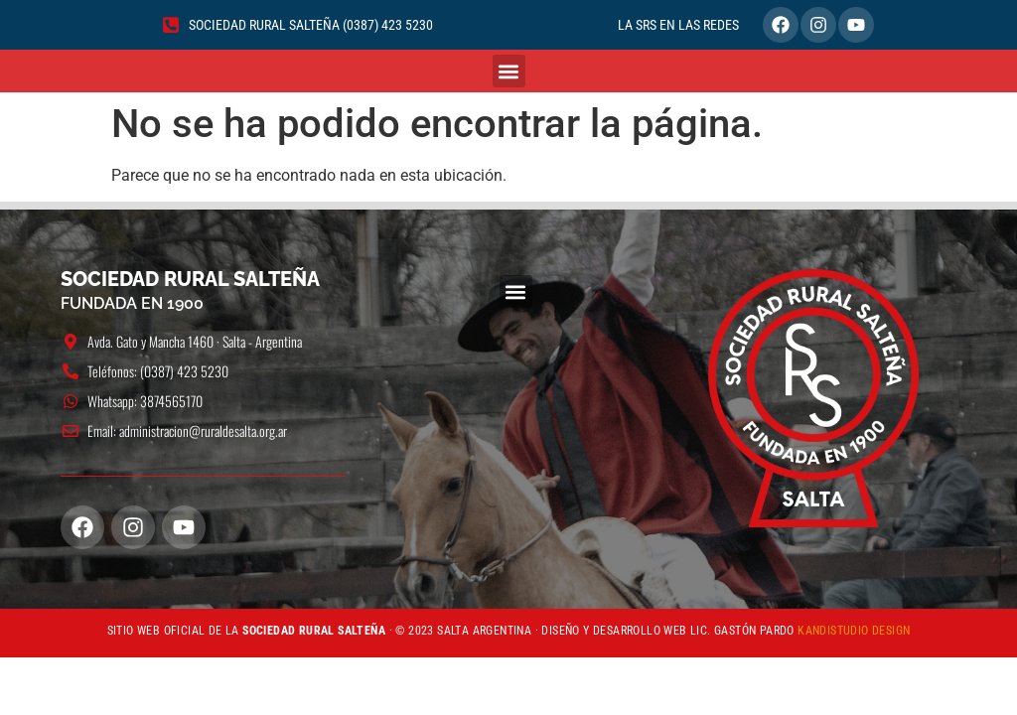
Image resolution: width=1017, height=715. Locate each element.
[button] (509, 71)
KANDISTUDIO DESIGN (854, 631)
